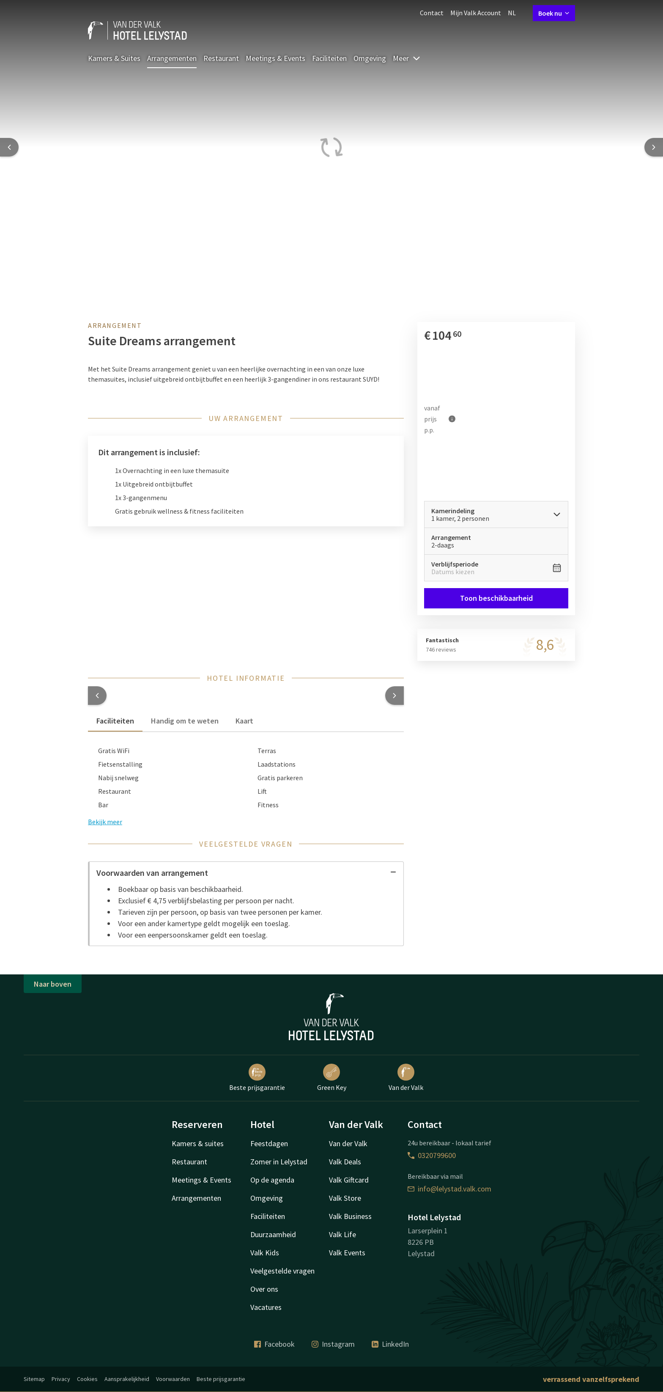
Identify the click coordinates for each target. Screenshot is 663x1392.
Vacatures (266, 1307)
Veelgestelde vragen (282, 1271)
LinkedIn (390, 1344)
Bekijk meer (105, 821)
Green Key (331, 1078)
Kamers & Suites (114, 58)
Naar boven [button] (52, 984)
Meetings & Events (275, 58)
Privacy (61, 1379)
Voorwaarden (173, 1379)
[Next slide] (653, 147)
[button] (97, 695)
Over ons (264, 1289)
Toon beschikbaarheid (496, 598)
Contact (432, 12)
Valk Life (342, 1234)
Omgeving (369, 58)
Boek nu (554, 13)
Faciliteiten (329, 58)
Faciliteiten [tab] (115, 721)
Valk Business (350, 1216)
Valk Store (345, 1198)
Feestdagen (269, 1143)
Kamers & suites (198, 1143)
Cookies (87, 1379)
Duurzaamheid (273, 1234)
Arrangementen (172, 58)
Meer (407, 58)
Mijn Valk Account (475, 12)
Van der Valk (406, 1078)
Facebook (274, 1344)
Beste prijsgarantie (257, 1078)
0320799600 (432, 1155)
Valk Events (347, 1252)
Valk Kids (264, 1252)
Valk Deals (345, 1161)
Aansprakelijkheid (126, 1379)
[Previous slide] (9, 147)
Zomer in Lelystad (278, 1161)
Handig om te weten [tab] (185, 721)
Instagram (333, 1344)
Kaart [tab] (244, 721)
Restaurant (221, 58)
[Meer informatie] (452, 418)
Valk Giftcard (349, 1180)
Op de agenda (272, 1180)
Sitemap (34, 1379)
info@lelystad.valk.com (449, 1189)
